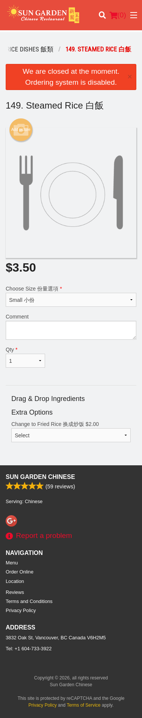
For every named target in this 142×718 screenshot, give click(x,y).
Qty (25, 357)
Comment (71, 327)
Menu (12, 563)
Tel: (28, 648)
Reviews (15, 592)
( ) (117, 15)
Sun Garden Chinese (40, 477)
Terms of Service (83, 705)
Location (15, 581)
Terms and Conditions (29, 601)
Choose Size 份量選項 (71, 296)
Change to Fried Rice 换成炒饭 (71, 431)
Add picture (21, 129)
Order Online (19, 572)
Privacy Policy (21, 610)
